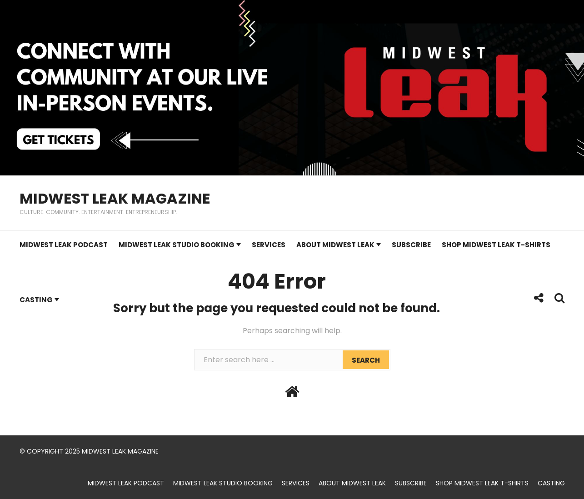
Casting (36, 299)
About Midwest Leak (335, 245)
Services (268, 245)
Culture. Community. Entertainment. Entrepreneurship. (98, 212)
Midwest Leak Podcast (64, 245)
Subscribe (411, 245)
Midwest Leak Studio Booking (177, 245)
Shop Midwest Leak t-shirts (496, 245)
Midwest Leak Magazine (115, 198)
